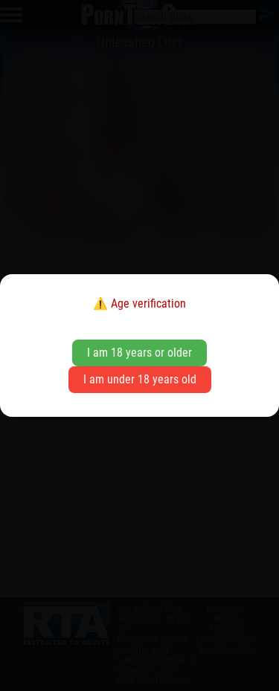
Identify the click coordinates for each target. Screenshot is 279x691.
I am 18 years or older (139, 353)
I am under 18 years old (139, 379)
